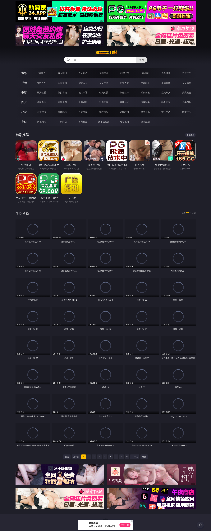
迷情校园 (124, 111)
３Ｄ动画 (103, 82)
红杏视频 (124, 121)
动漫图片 (103, 102)
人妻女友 (83, 111)
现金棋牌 (165, 73)
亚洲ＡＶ (41, 82)
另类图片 (186, 102)
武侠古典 (103, 111)
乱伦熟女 (165, 92)
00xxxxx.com (105, 52)
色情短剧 (145, 121)
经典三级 (145, 92)
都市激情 (41, 111)
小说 (24, 112)
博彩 (24, 73)
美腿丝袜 (124, 102)
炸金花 (145, 73)
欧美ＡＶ (83, 82)
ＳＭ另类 (186, 82)
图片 (24, 102)
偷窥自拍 (41, 102)
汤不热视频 (103, 121)
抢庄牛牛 (186, 73)
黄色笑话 (165, 111)
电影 (24, 92)
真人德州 (62, 73)
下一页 (135, 456)
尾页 (144, 456)
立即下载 (125, 525)
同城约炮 (41, 121)
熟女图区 (165, 102)
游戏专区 (103, 73)
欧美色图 (83, 102)
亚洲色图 (62, 102)
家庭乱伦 (62, 111)
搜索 (141, 59)
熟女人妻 (124, 82)
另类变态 (186, 92)
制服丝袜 (124, 92)
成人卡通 (83, 92)
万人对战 (83, 73)
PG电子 (41, 73)
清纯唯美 (145, 102)
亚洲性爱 (41, 92)
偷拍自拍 (62, 92)
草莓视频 (83, 121)
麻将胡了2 (124, 73)
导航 (24, 121)
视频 (24, 83)
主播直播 (165, 82)
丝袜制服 (145, 82)
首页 (67, 456)
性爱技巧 (186, 111)
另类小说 (145, 111)
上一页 (76, 456)
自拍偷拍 (62, 82)
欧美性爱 (103, 92)
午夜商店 (62, 121)
